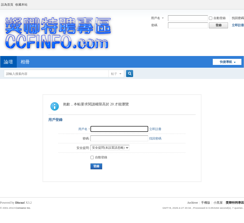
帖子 (114, 74)
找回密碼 (238, 18)
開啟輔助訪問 (242, 3)
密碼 (154, 25)
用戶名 (155, 18)
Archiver (192, 202)
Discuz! (20, 202)
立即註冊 (238, 25)
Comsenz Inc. (23, 207)
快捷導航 (226, 62)
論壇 (8, 61)
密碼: (86, 138)
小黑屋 (218, 202)
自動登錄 (217, 18)
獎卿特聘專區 (235, 202)
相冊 (25, 61)
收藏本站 (21, 4)
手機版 (205, 202)
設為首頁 (7, 4)
